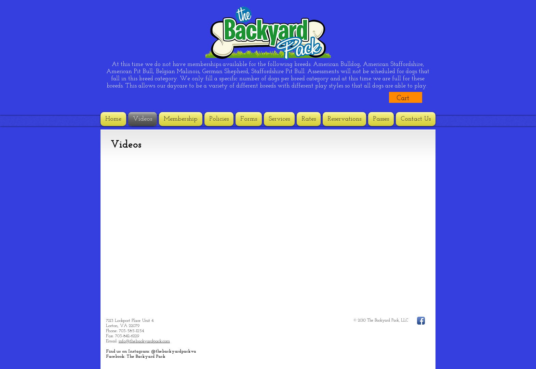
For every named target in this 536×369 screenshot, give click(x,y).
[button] (408, 98)
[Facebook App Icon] (421, 321)
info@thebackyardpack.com (144, 341)
